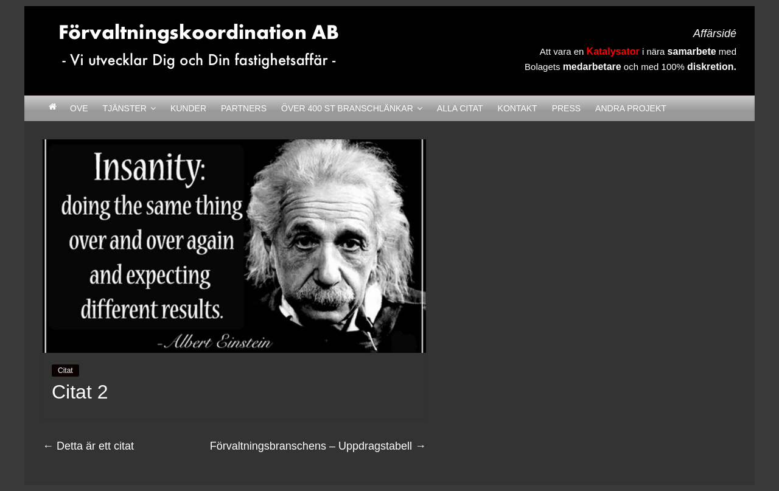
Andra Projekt (630, 108)
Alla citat (460, 108)
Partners (244, 108)
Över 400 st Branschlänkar (347, 108)
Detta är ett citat (88, 446)
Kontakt (517, 108)
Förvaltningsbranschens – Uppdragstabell (318, 446)
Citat (65, 370)
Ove (79, 108)
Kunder (188, 108)
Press (566, 108)
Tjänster (125, 108)
